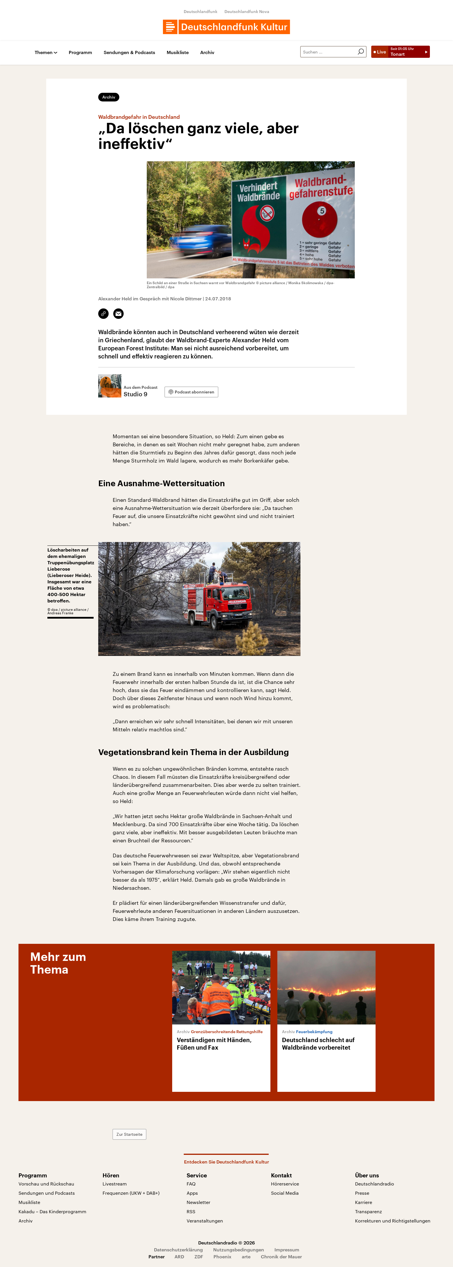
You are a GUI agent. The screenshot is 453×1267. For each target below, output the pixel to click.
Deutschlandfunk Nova (246, 11)
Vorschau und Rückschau (46, 1183)
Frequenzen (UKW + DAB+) (131, 1193)
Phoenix (222, 1256)
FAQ (191, 1183)
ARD (179, 1256)
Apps (192, 1193)
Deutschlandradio (374, 1183)
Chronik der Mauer (281, 1256)
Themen (44, 52)
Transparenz (368, 1211)
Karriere (363, 1202)
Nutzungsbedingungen (238, 1249)
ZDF (198, 1256)
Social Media (285, 1193)
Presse (362, 1193)
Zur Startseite (129, 1134)
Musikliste (178, 52)
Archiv (207, 52)
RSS (191, 1211)
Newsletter (198, 1202)
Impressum (286, 1249)
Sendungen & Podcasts (129, 52)
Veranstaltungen (205, 1220)
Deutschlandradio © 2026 (226, 1242)
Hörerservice (285, 1183)
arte (246, 1256)
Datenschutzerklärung (178, 1249)
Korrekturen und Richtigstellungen (392, 1220)
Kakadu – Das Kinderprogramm (52, 1211)
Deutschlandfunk (201, 11)
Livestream (115, 1183)
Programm (80, 52)
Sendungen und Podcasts (46, 1193)
